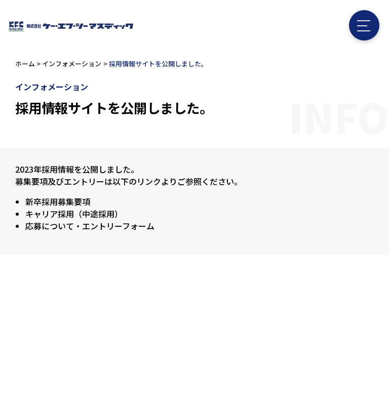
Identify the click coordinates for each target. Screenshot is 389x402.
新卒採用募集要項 (57, 201)
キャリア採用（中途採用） (74, 214)
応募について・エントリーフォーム (89, 226)
